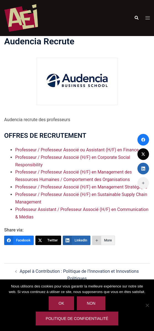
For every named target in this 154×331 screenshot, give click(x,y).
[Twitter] (48, 240)
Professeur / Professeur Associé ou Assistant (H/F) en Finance (77, 149)
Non (91, 303)
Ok (61, 303)
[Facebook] (19, 240)
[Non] (147, 305)
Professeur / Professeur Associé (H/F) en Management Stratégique (81, 187)
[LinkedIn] (77, 240)
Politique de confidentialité (77, 318)
